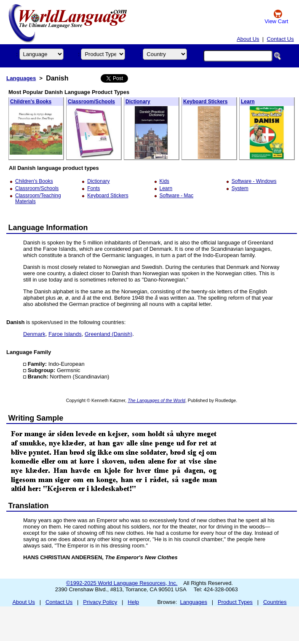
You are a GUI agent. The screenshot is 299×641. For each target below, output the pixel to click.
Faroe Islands (65, 334)
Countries (275, 602)
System (240, 188)
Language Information (48, 227)
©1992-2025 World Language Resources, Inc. (121, 583)
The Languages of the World (156, 400)
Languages (21, 78)
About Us (248, 39)
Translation (28, 506)
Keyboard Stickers (205, 102)
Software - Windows (254, 181)
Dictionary (137, 102)
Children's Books (30, 102)
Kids (164, 181)
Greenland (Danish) (108, 334)
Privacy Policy (100, 602)
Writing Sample (36, 418)
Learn (248, 102)
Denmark (34, 334)
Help (133, 602)
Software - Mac (177, 195)
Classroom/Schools (91, 102)
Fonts (93, 188)
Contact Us (280, 39)
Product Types (235, 602)
